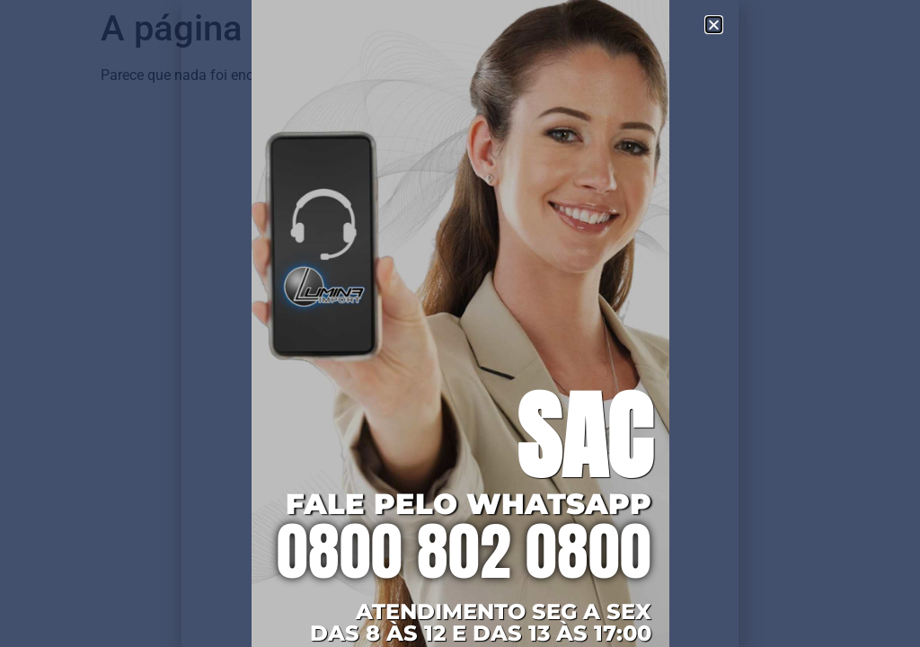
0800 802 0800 (464, 550)
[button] (714, 24)
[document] (460, 323)
